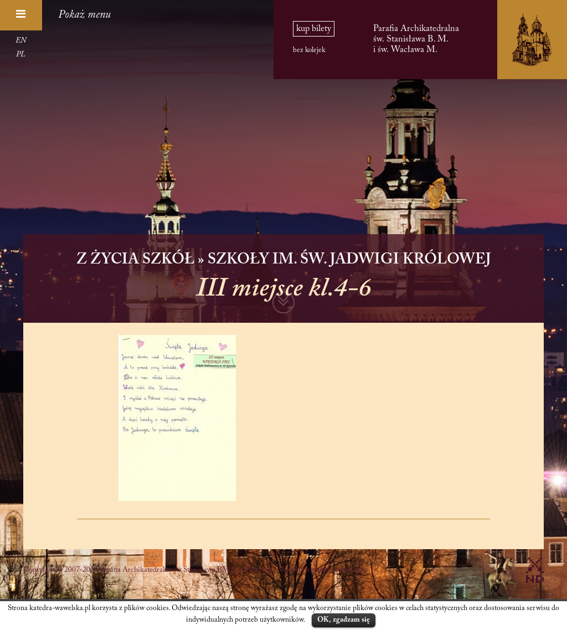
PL (20, 55)
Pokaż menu (84, 14)
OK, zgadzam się (343, 619)
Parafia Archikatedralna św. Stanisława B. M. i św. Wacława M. (416, 39)
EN (21, 41)
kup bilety (313, 28)
